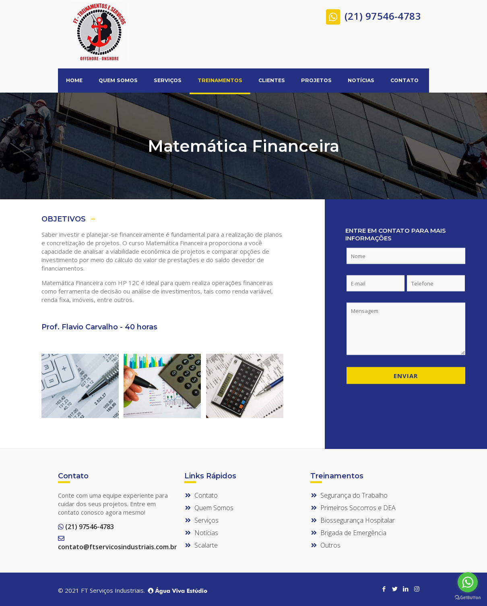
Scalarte (206, 545)
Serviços (206, 520)
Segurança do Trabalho (354, 495)
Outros (330, 545)
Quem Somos (213, 507)
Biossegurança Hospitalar (357, 520)
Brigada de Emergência (353, 532)
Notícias (206, 532)
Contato (206, 495)
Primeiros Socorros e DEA (358, 507)
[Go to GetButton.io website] (468, 597)
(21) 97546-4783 (373, 15)
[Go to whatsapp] (468, 582)
